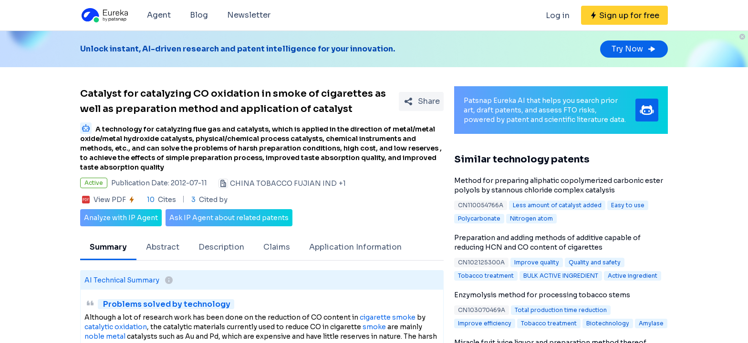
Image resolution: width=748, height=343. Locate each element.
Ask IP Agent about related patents (229, 217)
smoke (374, 327)
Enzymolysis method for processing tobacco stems (542, 295)
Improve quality (536, 262)
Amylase (651, 323)
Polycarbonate (479, 218)
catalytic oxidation (115, 327)
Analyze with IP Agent (121, 217)
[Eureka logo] (104, 15)
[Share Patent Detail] (421, 101)
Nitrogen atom (531, 218)
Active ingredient (632, 275)
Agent (159, 15)
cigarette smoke (388, 317)
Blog (199, 15)
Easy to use (627, 205)
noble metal (104, 336)
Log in (558, 15)
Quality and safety (595, 262)
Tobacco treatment (486, 275)
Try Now (634, 49)
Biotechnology (607, 323)
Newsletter (248, 15)
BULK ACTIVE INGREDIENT (560, 275)
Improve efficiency (484, 323)
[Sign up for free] (624, 15)
